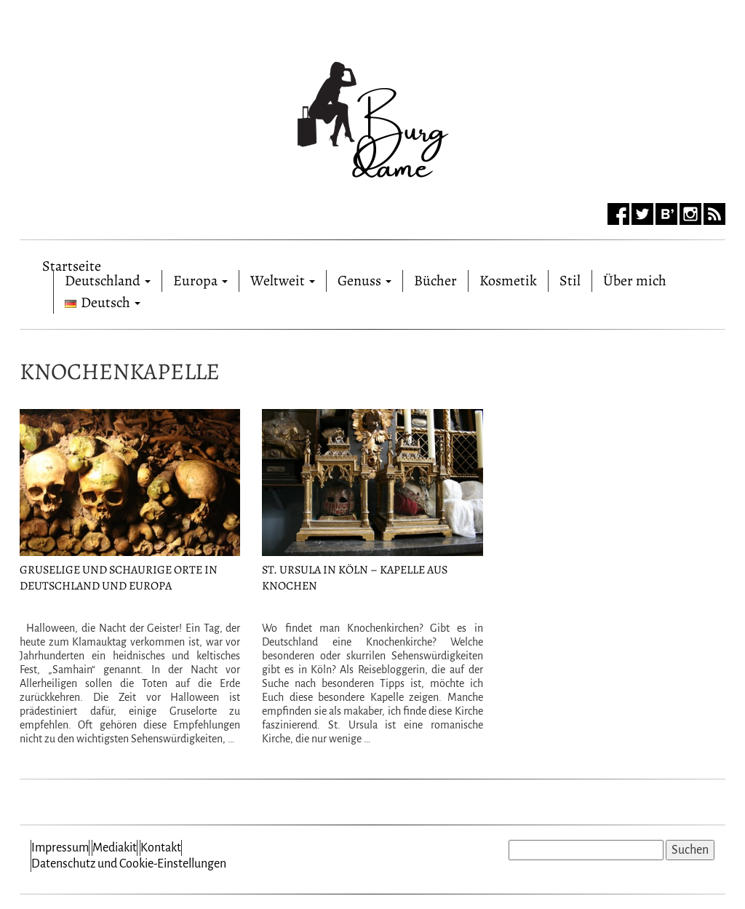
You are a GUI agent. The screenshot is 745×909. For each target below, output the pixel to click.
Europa (200, 280)
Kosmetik (508, 280)
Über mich (634, 280)
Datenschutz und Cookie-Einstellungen (128, 863)
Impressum (60, 847)
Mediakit (114, 847)
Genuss (364, 280)
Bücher (435, 280)
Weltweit (282, 280)
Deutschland (108, 280)
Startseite (71, 263)
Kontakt (160, 847)
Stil (570, 280)
